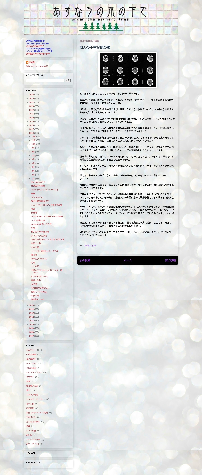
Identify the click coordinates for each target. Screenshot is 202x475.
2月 (33, 175)
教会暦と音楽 (32, 386)
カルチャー (31, 350)
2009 (31, 328)
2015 (31, 305)
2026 (31, 95)
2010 (31, 324)
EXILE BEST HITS (39, 276)
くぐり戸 (35, 266)
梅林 (33, 193)
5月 (33, 163)
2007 (31, 336)
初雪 (33, 228)
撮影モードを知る (39, 292)
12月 (34, 136)
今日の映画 (31, 354)
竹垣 (33, 262)
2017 (31, 129)
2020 (31, 118)
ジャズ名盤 (31, 430)
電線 (33, 209)
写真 (28, 381)
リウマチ (30, 377)
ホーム (128, 260)
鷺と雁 (34, 255)
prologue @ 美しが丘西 (41, 224)
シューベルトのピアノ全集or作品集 (46, 205)
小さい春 (35, 247)
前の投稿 (170, 260)
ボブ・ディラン (33, 444)
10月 (34, 144)
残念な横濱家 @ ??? (40, 201)
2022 (31, 110)
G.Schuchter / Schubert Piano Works (47, 216)
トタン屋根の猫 (38, 220)
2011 (31, 320)
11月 (34, 140)
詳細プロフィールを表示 (37, 66)
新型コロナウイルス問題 (37, 412)
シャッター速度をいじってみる (45, 251)
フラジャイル (37, 197)
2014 (31, 309)
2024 (31, 102)
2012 (31, 317)
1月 (33, 178)
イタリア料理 (32, 395)
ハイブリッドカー (34, 372)
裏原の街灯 (36, 280)
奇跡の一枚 (36, 243)
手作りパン (31, 417)
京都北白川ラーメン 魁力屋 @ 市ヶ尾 (47, 239)
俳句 (28, 390)
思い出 (29, 435)
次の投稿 (85, 260)
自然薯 (34, 212)
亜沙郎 (32, 62)
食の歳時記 (31, 359)
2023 (31, 106)
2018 (31, 125)
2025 (31, 98)
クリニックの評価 (39, 236)
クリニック (90, 245)
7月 (33, 155)
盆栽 (28, 426)
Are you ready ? (38, 182)
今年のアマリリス (39, 259)
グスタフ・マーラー (35, 399)
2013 (31, 313)
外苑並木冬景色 (38, 186)
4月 (33, 167)
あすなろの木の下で (35, 46)
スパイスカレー (33, 439)
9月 (33, 148)
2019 (31, 121)
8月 (33, 152)
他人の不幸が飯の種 (40, 232)
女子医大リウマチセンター (38, 54)
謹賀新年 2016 (37, 299)
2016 (31, 133)
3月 (33, 171)
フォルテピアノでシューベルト (45, 189)
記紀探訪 (30, 408)
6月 (33, 159)
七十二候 (30, 404)
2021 (31, 114)
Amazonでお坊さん (39, 288)
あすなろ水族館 (33, 421)
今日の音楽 (31, 368)
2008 (31, 332)
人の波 (34, 284)
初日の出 (35, 295)
